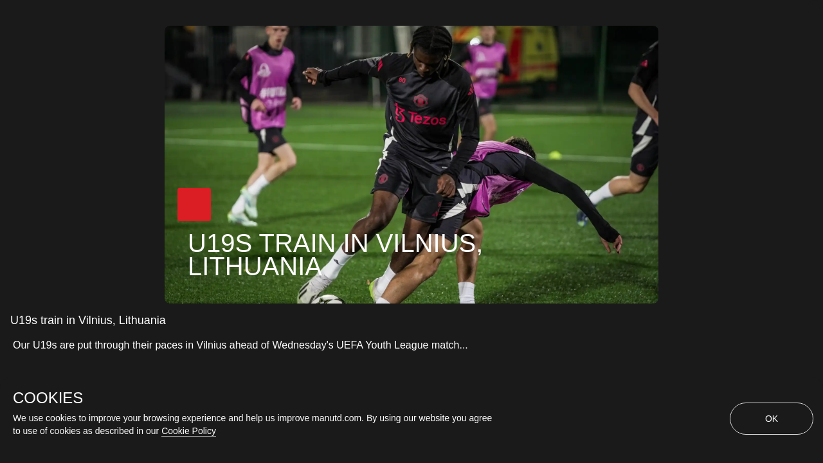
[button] (194, 204)
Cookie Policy (188, 431)
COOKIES (48, 398)
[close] (815, 7)
